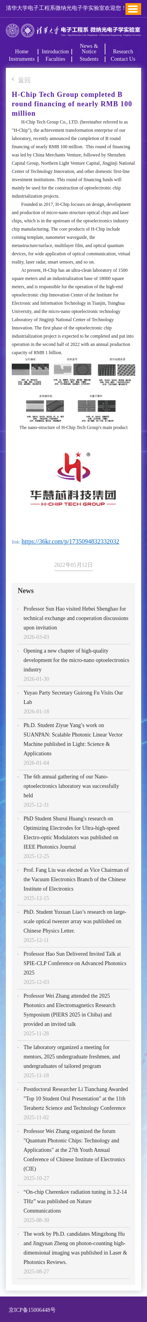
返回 (21, 80)
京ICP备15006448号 (31, 1310)
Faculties (55, 59)
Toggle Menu (133, 9)
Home (21, 52)
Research (123, 52)
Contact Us (123, 59)
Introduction (55, 52)
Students (89, 59)
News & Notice (89, 49)
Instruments (21, 59)
